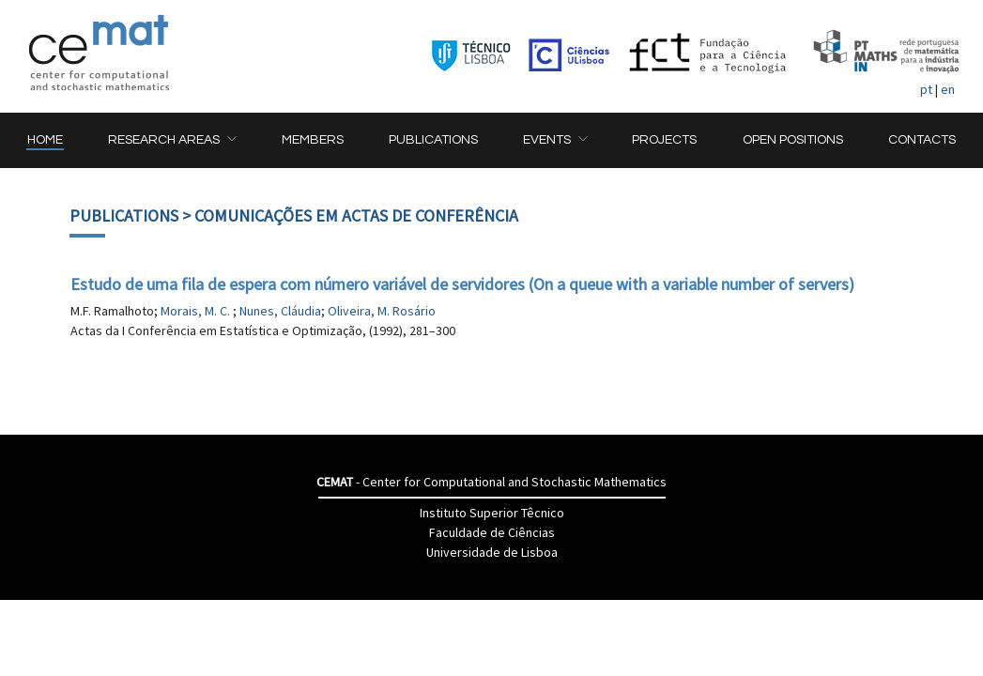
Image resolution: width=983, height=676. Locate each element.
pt (926, 89)
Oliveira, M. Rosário (382, 310)
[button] (172, 140)
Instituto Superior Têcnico (492, 512)
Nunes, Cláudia (280, 310)
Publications (123, 215)
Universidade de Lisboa (492, 552)
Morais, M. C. (197, 310)
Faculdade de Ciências (492, 532)
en (948, 89)
